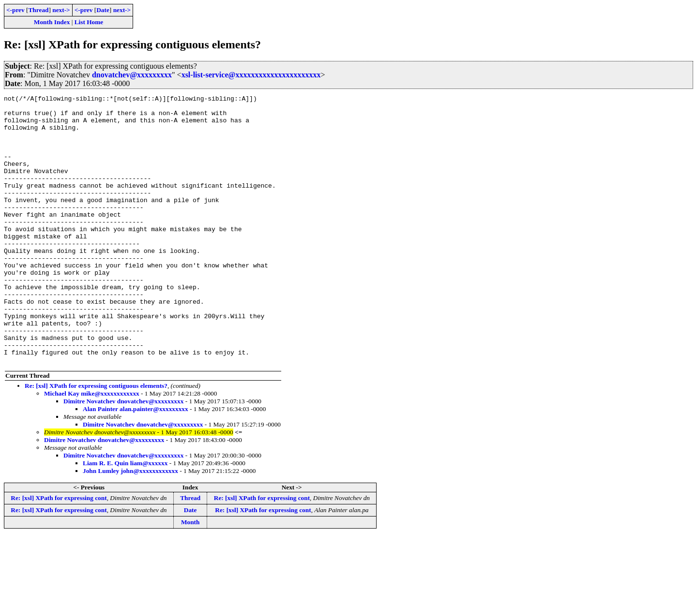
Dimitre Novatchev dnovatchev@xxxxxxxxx (123, 454)
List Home (89, 22)
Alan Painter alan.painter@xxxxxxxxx (135, 462)
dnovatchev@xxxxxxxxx (132, 75)
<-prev (15, 10)
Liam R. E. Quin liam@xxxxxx (125, 516)
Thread (38, 10)
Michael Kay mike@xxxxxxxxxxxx (91, 447)
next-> (61, 10)
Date (102, 10)
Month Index (52, 22)
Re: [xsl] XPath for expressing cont (58, 551)
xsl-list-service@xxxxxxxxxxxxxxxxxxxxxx (251, 75)
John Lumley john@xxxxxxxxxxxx (130, 524)
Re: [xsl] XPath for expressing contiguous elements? (96, 439)
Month (190, 575)
